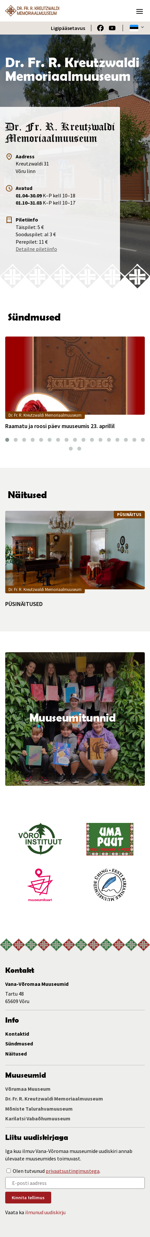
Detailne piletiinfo (36, 249)
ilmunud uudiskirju (45, 1212)
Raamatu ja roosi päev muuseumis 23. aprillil (60, 426)
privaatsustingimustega (72, 1171)
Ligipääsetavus (68, 28)
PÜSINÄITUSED (24, 604)
